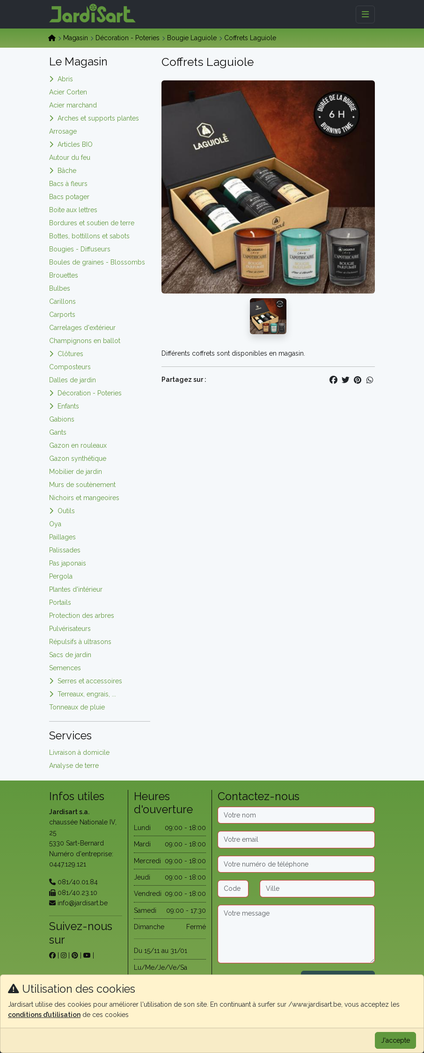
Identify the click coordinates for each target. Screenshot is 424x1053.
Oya (55, 524)
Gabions (61, 419)
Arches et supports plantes (98, 118)
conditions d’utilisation (44, 1014)
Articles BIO (75, 144)
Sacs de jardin (70, 655)
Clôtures (70, 354)
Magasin (75, 38)
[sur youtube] (87, 955)
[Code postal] (233, 888)
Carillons (62, 301)
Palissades (64, 550)
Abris (65, 79)
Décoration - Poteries (127, 38)
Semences (65, 668)
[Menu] (365, 14)
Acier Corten (68, 92)
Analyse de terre (74, 765)
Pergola (61, 576)
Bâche (67, 170)
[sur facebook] (52, 955)
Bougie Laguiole (192, 38)
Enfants (68, 406)
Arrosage (63, 131)
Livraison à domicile (79, 752)
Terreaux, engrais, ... (87, 694)
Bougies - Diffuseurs (79, 249)
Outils (66, 511)
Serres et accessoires (90, 681)
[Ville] (317, 888)
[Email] (296, 839)
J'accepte (395, 1040)
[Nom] (296, 815)
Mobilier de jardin (75, 471)
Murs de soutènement (82, 484)
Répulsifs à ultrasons (80, 641)
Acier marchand (73, 105)
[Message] (296, 934)
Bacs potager (69, 197)
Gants (57, 432)
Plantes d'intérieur (75, 589)
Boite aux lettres (73, 210)
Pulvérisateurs (70, 628)
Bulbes (59, 288)
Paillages (62, 537)
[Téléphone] (296, 864)
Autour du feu (69, 157)
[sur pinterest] (75, 955)
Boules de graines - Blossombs (97, 262)
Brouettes (63, 275)
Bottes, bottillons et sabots (89, 236)
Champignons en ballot (84, 340)
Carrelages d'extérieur (82, 327)
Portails (60, 602)
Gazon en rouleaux (78, 445)
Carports (62, 314)
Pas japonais (67, 563)
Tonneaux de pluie (77, 707)
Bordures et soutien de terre (91, 223)
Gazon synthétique (77, 458)
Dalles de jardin (72, 380)
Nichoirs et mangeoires (84, 497)
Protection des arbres (81, 615)
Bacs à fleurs (68, 183)
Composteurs (70, 367)
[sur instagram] (63, 955)
